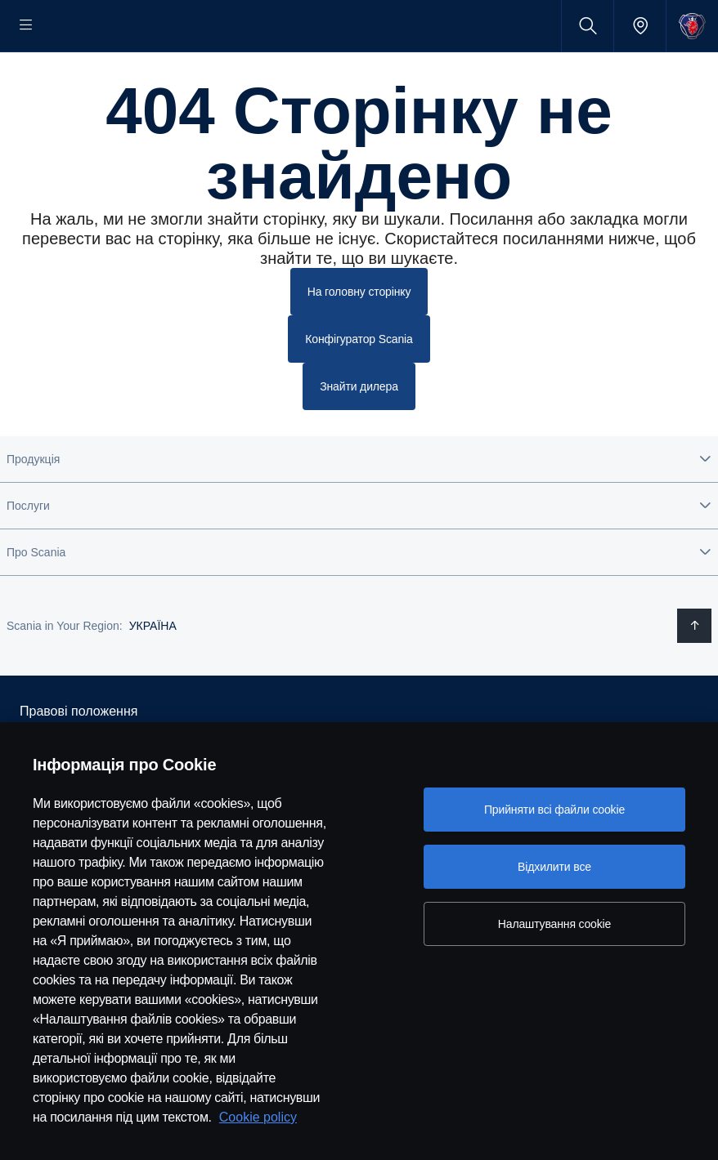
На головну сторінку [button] (359, 343)
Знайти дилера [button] (359, 435)
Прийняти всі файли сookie (554, 809)
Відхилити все (554, 866)
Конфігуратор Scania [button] (358, 389)
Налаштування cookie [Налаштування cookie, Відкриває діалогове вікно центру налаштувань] (554, 923)
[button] (359, 508)
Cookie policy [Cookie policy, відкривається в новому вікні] (258, 1117)
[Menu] (26, 25)
